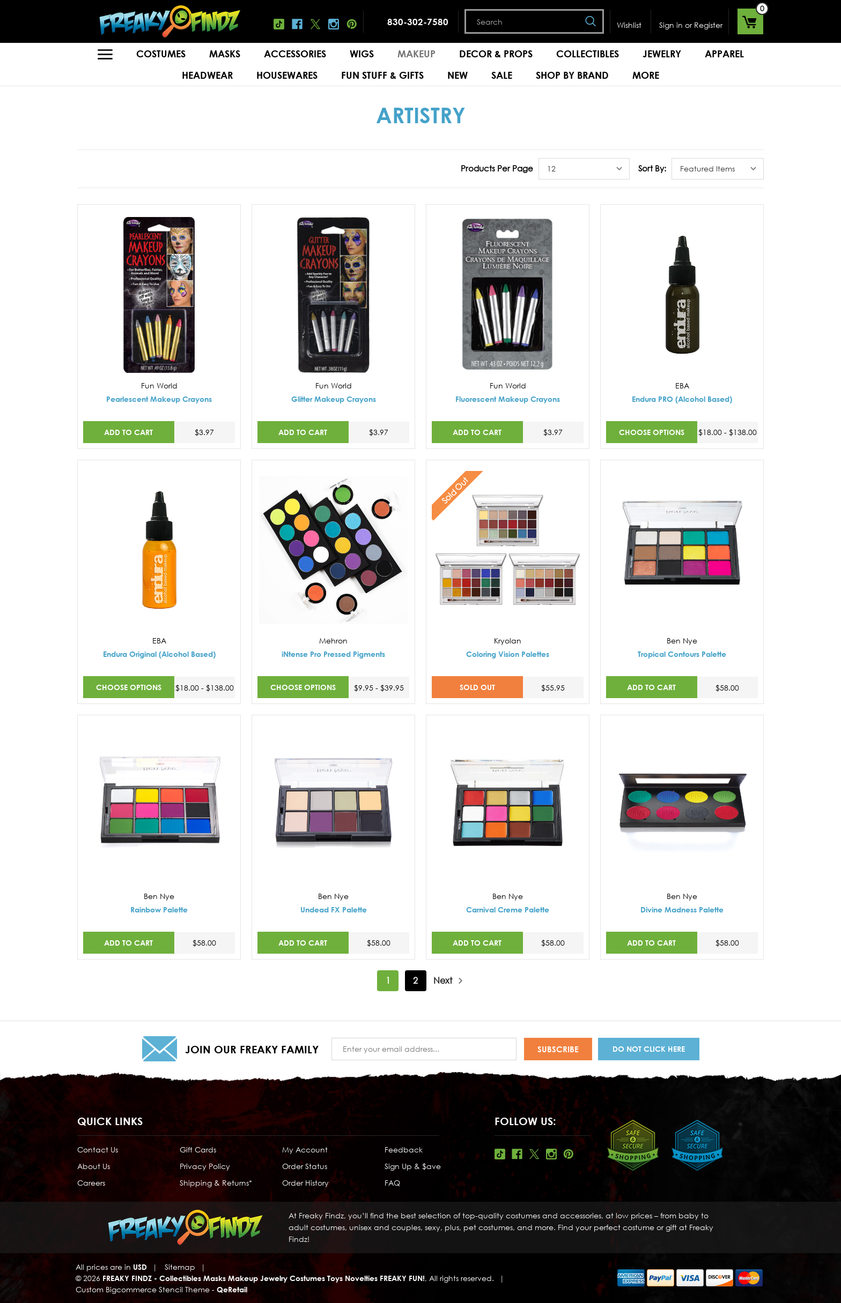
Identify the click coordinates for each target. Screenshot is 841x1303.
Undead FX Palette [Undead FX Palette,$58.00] (333, 909)
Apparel (724, 53)
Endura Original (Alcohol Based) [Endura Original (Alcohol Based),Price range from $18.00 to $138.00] (159, 653)
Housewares (287, 75)
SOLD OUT (477, 687)
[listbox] (584, 168)
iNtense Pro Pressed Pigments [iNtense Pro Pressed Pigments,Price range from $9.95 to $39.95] (333, 653)
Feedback (404, 1149)
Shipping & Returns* (216, 1182)
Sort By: (652, 168)
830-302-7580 (417, 21)
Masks (224, 53)
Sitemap (180, 1266)
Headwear (207, 75)
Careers (91, 1182)
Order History (305, 1182)
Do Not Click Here (649, 1048)
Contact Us (97, 1149)
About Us (93, 1166)
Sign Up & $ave (413, 1166)
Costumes (161, 53)
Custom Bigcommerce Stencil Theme (143, 1289)
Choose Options (651, 432)
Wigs (362, 53)
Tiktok (279, 24)
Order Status (304, 1166)
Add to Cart (128, 432)
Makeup (416, 53)
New (457, 75)
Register (708, 24)
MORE (645, 75)
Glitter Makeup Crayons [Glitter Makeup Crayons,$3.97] (333, 398)
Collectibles (587, 53)
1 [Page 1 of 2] (388, 980)
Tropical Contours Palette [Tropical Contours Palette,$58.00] (682, 653)
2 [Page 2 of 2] (415, 980)
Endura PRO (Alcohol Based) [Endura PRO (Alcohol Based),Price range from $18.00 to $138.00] (682, 398)
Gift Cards (198, 1149)
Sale (501, 75)
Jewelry (662, 53)
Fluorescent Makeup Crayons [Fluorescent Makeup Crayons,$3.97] (507, 398)
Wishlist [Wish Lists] (629, 24)
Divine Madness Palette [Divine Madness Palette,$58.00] (682, 909)
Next (448, 981)
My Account (305, 1149)
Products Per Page (497, 168)
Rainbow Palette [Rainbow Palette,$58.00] (159, 909)
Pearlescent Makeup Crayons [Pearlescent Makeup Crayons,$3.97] (159, 398)
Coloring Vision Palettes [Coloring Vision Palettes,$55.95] (507, 653)
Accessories (295, 53)
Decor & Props (496, 53)
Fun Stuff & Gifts (382, 75)
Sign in (671, 24)
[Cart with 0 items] (750, 21)
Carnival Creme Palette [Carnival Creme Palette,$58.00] (507, 909)
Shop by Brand (572, 75)
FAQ (392, 1182)
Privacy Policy (205, 1166)
